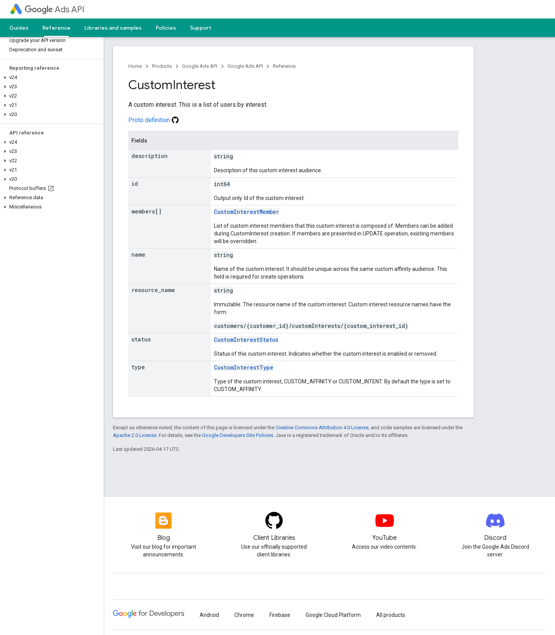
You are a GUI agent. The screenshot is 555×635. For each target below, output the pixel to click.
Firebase (279, 615)
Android (209, 615)
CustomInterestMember (246, 211)
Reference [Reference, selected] (56, 27)
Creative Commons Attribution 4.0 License (322, 427)
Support (200, 27)
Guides (19, 27)
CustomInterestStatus (246, 339)
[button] (50, 77)
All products (390, 615)
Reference (284, 66)
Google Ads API (199, 66)
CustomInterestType (243, 367)
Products (162, 66)
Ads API (54, 9)
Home (135, 66)
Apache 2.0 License (134, 435)
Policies (166, 27)
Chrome (244, 615)
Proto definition (153, 120)
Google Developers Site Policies (237, 435)
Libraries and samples (113, 27)
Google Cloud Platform (333, 615)
